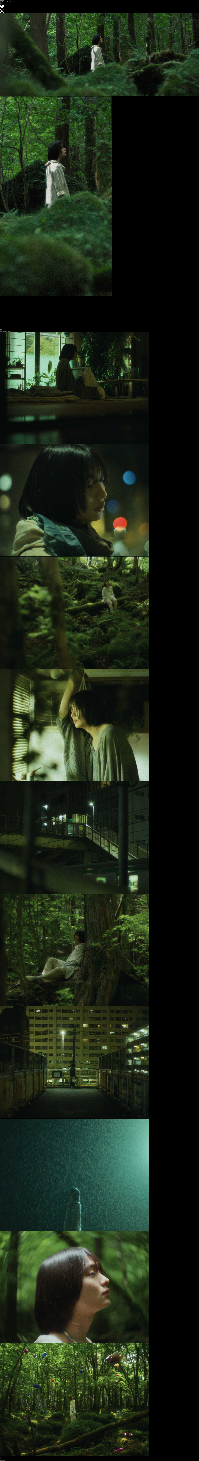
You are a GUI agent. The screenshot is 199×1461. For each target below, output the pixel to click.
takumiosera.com (2, 4)
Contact (1, 3)
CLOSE (1, 329)
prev (0, 1457)
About (0, 2)
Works (1, 2)
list (0, 1458)
